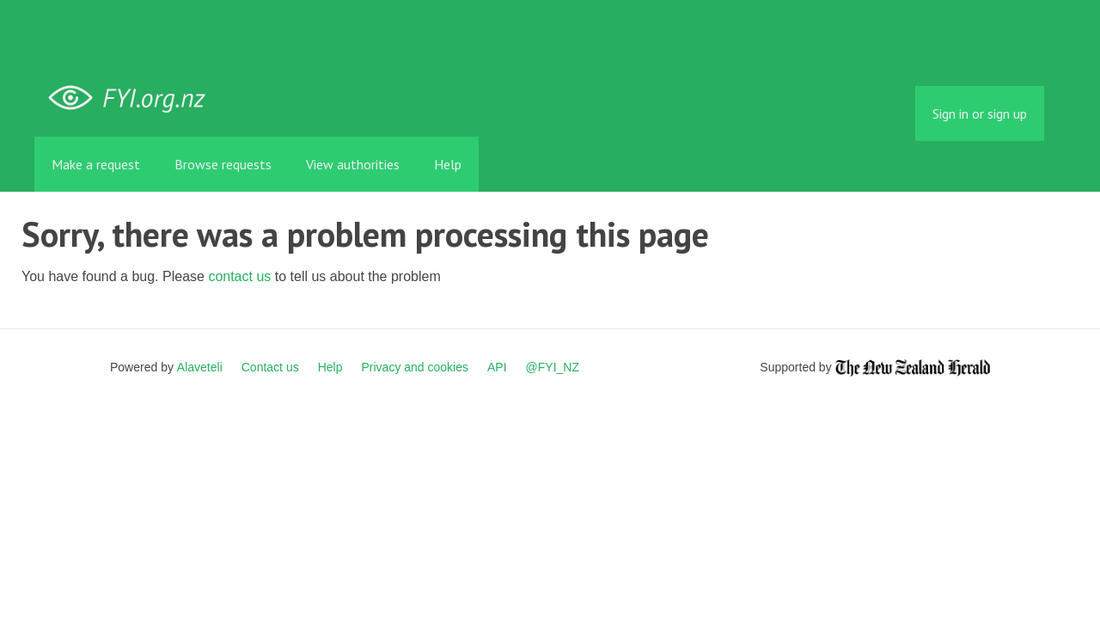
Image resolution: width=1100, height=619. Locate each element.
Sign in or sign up (979, 113)
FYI (133, 98)
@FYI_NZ (552, 367)
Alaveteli (200, 367)
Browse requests (223, 164)
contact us (239, 276)
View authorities (353, 164)
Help (447, 164)
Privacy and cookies (414, 367)
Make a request (96, 164)
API (497, 367)
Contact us (270, 367)
